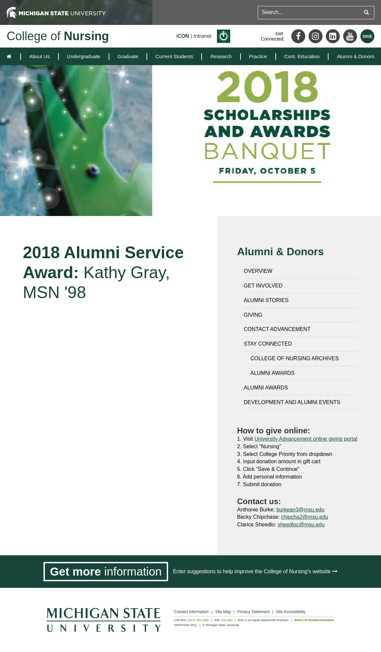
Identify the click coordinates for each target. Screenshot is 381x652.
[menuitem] (39, 56)
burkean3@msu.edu (300, 509)
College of (58, 36)
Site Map (223, 611)
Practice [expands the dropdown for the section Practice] (258, 56)
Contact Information (191, 611)
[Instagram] (316, 36)
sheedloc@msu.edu (301, 524)
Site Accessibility (291, 611)
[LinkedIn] (333, 36)
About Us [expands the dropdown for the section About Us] (39, 56)
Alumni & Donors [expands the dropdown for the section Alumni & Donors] (355, 56)
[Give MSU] (367, 36)
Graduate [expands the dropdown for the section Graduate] (128, 56)
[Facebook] (298, 36)
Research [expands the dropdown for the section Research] (221, 56)
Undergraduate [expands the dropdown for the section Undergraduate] (83, 56)
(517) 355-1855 (198, 620)
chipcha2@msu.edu (304, 517)
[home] (10, 56)
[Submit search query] (366, 12)
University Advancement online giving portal (305, 439)
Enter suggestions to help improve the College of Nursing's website (255, 571)
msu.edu (227, 620)
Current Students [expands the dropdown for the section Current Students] (174, 56)
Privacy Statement (253, 611)
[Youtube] (350, 36)
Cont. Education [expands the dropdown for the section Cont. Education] (302, 56)
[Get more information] (106, 571)
